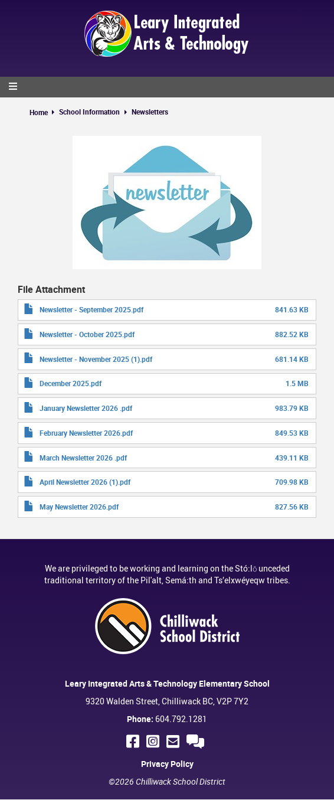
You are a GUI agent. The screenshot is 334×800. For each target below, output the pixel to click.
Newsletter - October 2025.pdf (87, 334)
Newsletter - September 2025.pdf (91, 309)
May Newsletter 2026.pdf (79, 506)
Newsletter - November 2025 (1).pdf (96, 359)
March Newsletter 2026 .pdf (83, 457)
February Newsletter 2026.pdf (86, 432)
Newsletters (150, 111)
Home (39, 112)
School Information (89, 111)
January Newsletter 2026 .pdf (86, 408)
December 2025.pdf (70, 383)
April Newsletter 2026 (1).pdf (85, 481)
